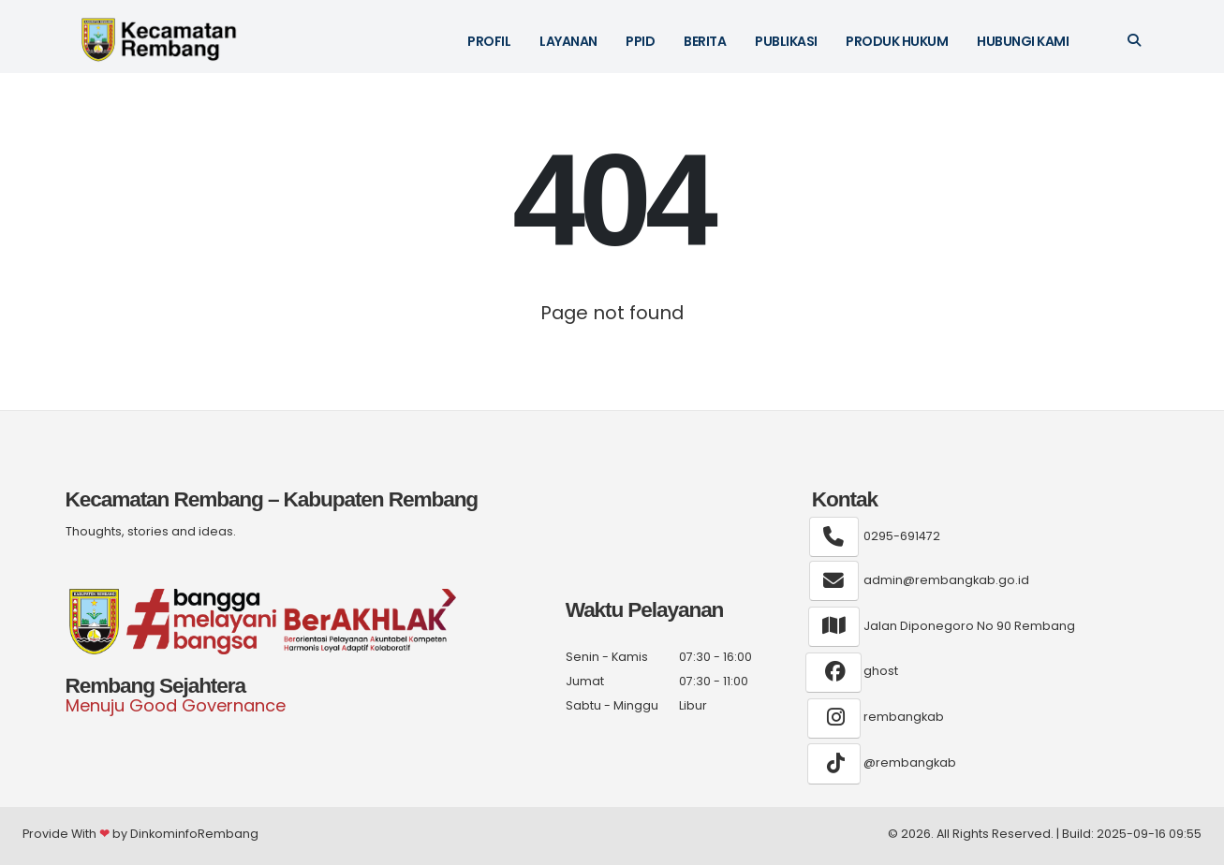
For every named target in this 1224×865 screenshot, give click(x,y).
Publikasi (786, 41)
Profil (488, 41)
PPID (640, 41)
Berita (705, 41)
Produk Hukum (897, 41)
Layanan (568, 41)
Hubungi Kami (1023, 41)
